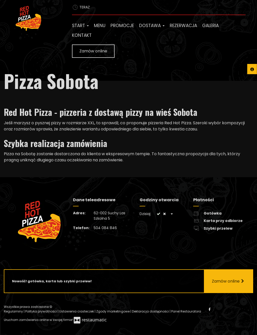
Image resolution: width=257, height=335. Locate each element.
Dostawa (152, 26)
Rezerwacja (183, 26)
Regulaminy (14, 311)
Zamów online (93, 51)
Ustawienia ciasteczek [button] (77, 311)
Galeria (210, 26)
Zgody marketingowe (113, 311)
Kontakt (82, 35)
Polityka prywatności (41, 311)
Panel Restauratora (186, 311)
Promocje (122, 26)
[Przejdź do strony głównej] (34, 19)
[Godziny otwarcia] (172, 213)
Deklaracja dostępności (151, 311)
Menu (99, 26)
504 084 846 (105, 227)
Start (80, 26)
